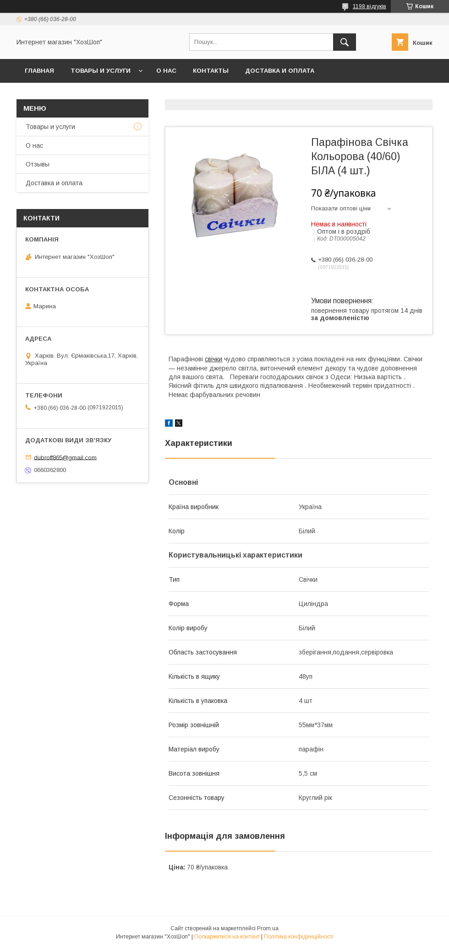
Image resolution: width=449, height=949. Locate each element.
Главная (39, 70)
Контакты (211, 70)
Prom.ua (268, 928)
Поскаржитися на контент (227, 936)
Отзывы (37, 164)
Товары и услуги (101, 70)
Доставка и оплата (279, 70)
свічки (213, 359)
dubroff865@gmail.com (65, 457)
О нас (166, 70)
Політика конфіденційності (299, 936)
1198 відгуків (369, 6)
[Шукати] (344, 42)
